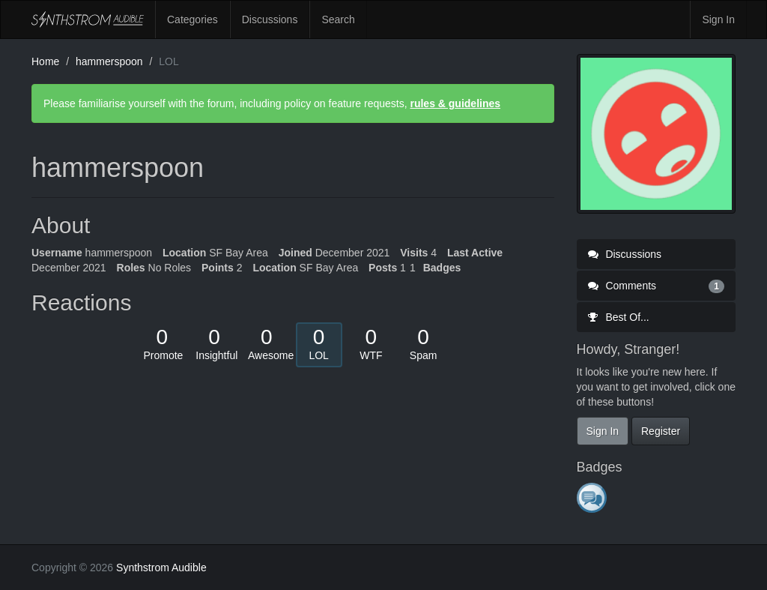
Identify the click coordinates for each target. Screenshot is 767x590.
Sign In (718, 19)
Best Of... (618, 317)
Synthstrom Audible (87, 19)
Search (337, 19)
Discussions (270, 19)
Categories (192, 19)
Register (660, 431)
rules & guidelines (455, 103)
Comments (656, 285)
